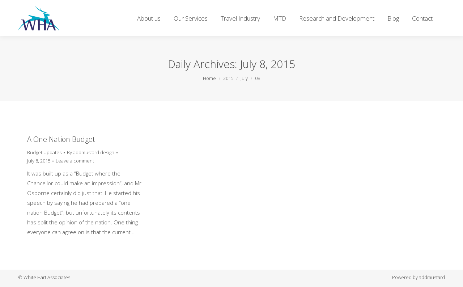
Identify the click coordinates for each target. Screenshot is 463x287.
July (244, 78)
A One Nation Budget (61, 139)
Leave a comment (75, 160)
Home (209, 78)
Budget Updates (44, 152)
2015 (228, 78)
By (90, 152)
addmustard (432, 277)
